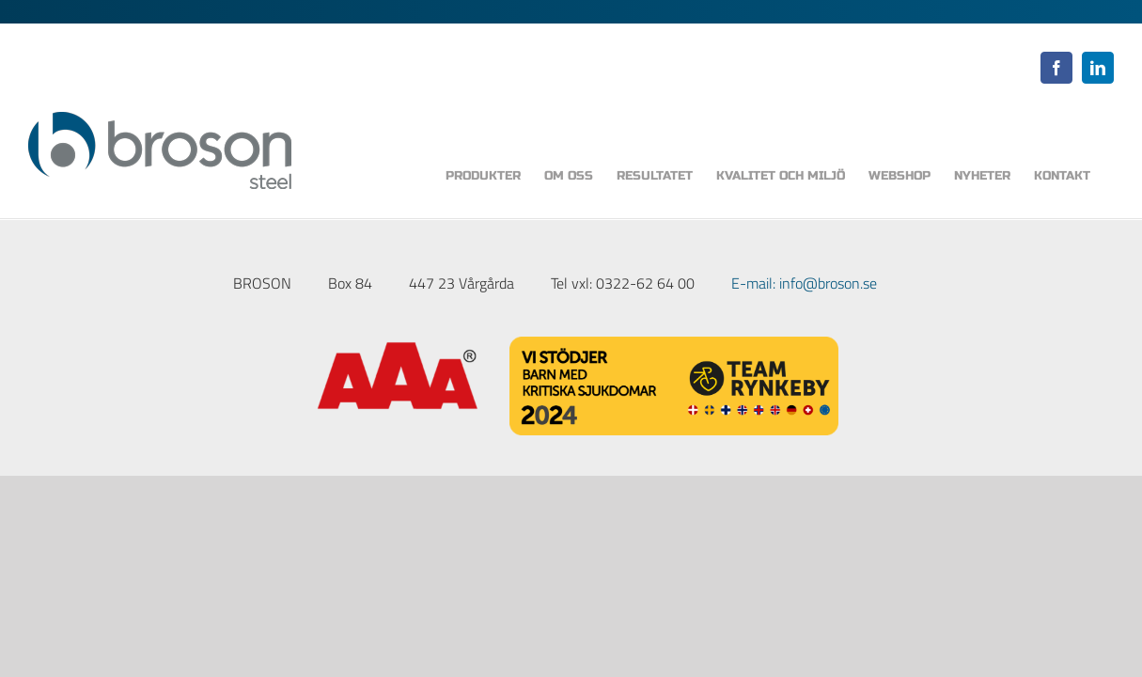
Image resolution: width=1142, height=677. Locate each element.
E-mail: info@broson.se (804, 283)
